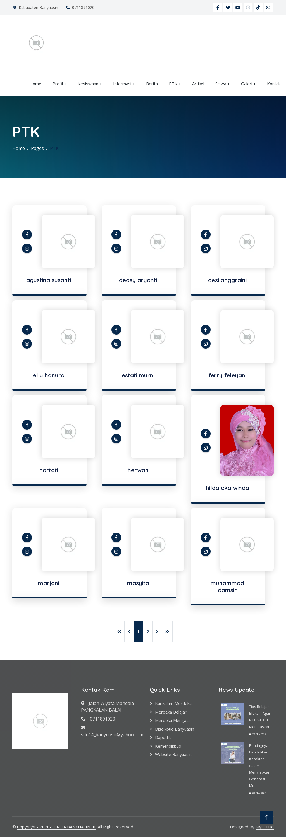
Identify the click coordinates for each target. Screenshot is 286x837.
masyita (138, 582)
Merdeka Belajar (171, 712)
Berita (152, 83)
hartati (48, 470)
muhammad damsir (227, 586)
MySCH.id (265, 826)
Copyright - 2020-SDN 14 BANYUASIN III (56, 826)
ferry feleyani (227, 375)
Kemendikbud (168, 746)
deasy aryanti (138, 279)
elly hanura (49, 375)
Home (35, 83)
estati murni (138, 375)
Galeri (246, 83)
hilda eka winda (227, 487)
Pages (37, 148)
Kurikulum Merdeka (173, 703)
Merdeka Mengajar (173, 720)
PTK (173, 83)
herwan (138, 470)
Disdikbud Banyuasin (174, 729)
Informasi (122, 83)
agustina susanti (48, 279)
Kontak (273, 83)
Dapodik (163, 737)
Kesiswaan (88, 83)
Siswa (220, 83)
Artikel (198, 83)
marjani (48, 582)
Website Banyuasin (173, 754)
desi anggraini (227, 279)
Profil (58, 83)
